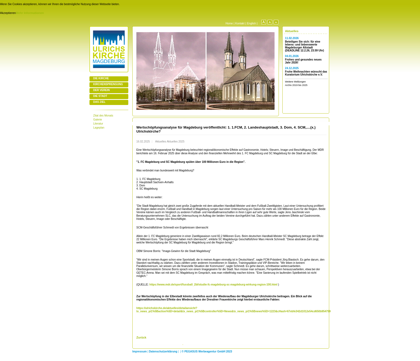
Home (229, 23)
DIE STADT (100, 96)
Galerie (97, 119)
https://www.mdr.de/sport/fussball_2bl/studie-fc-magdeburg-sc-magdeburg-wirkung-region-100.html (213, 284)
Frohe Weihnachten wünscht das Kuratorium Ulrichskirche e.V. (306, 73)
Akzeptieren (8, 12)
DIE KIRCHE (101, 78)
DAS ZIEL (99, 101)
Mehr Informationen (30, 12)
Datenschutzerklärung (163, 351)
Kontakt (240, 23)
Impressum (139, 351)
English (251, 23)
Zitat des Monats (103, 115)
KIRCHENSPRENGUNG (108, 84)
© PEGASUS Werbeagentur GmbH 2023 (207, 351)
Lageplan (98, 127)
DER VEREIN (101, 90)
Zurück (141, 337)
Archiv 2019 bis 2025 (296, 85)
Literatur (98, 123)
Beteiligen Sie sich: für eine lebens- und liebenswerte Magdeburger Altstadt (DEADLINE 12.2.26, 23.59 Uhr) (304, 46)
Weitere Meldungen (295, 81)
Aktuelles (291, 31)
